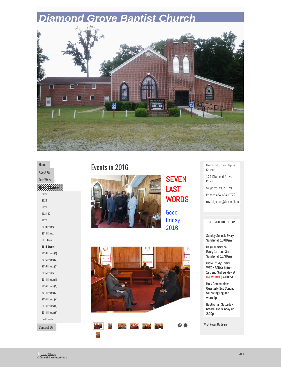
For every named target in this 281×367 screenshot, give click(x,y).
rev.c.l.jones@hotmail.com (223, 201)
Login (241, 353)
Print (42, 354)
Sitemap (52, 354)
